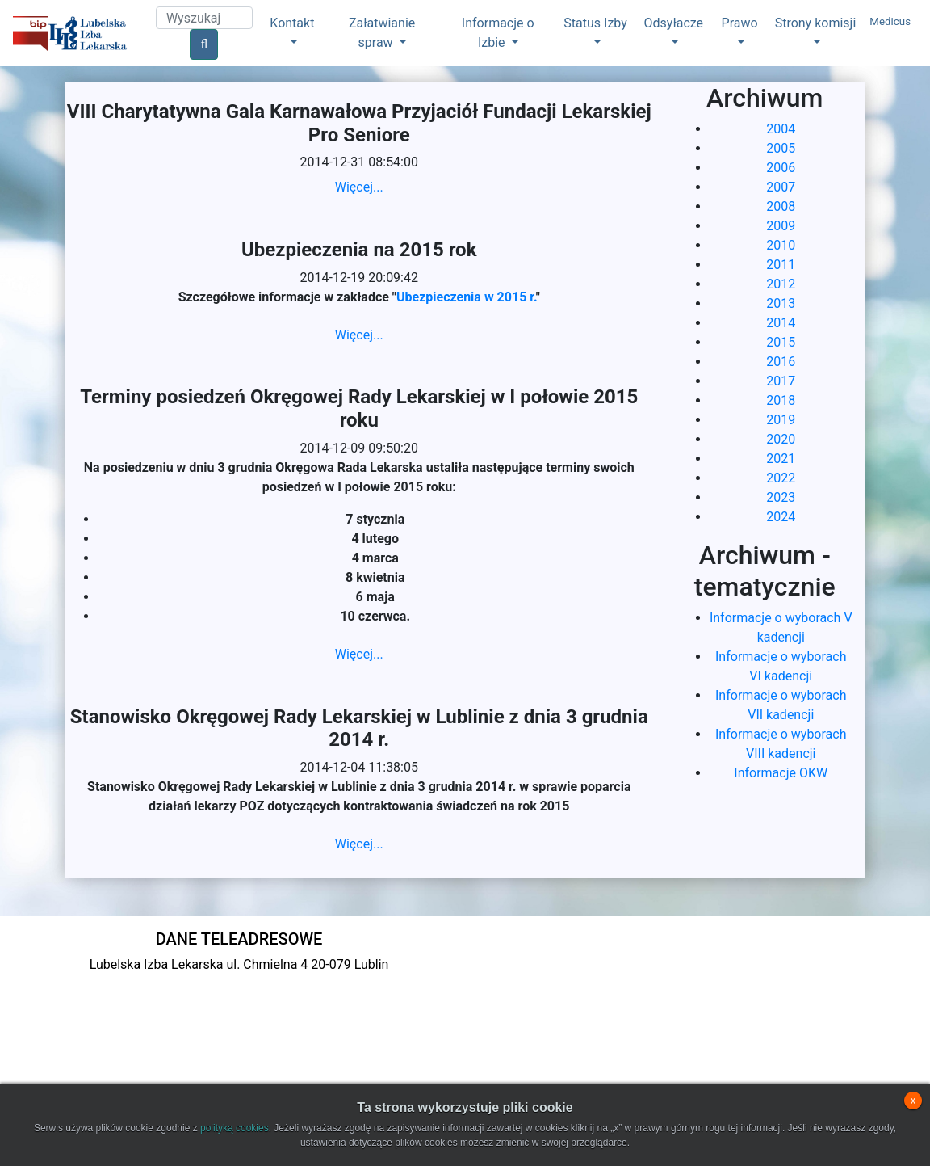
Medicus (890, 21)
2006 (780, 167)
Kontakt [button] (292, 23)
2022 (780, 478)
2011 (780, 264)
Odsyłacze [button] (674, 23)
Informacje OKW (780, 773)
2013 (780, 303)
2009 (780, 226)
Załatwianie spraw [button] (382, 32)
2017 (780, 381)
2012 (780, 284)
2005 (780, 148)
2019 (780, 419)
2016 (780, 361)
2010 (780, 245)
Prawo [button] (740, 23)
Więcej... (359, 187)
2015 (780, 342)
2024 (780, 516)
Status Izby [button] (594, 23)
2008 (780, 206)
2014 (780, 322)
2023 (780, 497)
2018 (780, 400)
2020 (780, 439)
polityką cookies (234, 1128)
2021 (780, 458)
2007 (780, 187)
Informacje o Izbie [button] (498, 32)
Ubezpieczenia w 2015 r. (466, 297)
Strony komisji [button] (816, 23)
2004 (780, 129)
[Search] (204, 17)
